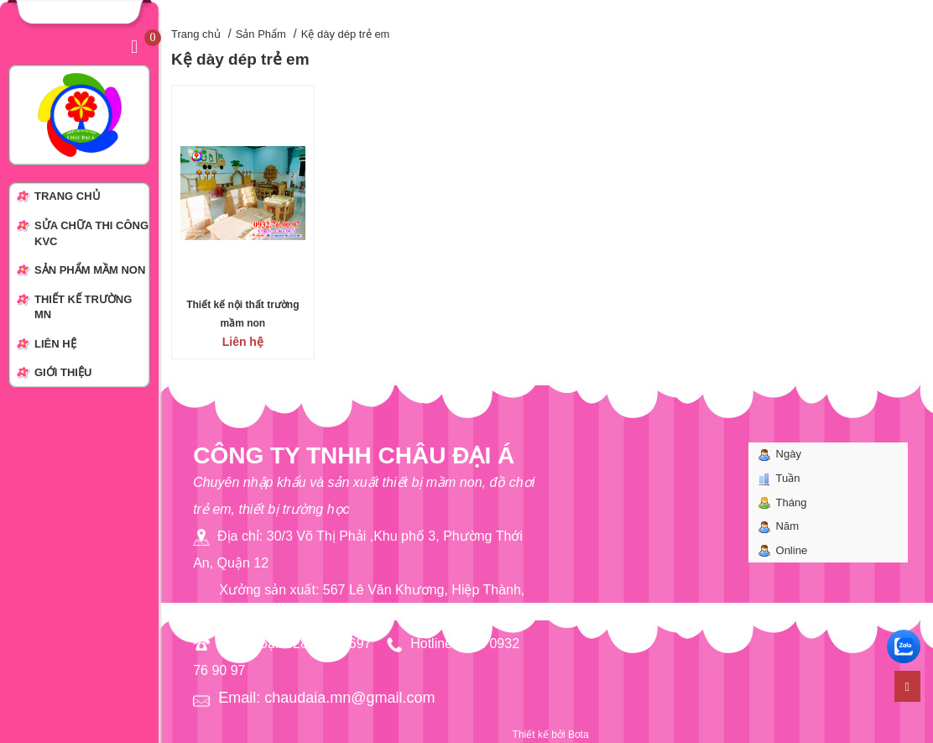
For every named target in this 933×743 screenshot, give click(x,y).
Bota (578, 734)
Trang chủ (196, 34)
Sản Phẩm (261, 34)
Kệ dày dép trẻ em (345, 34)
